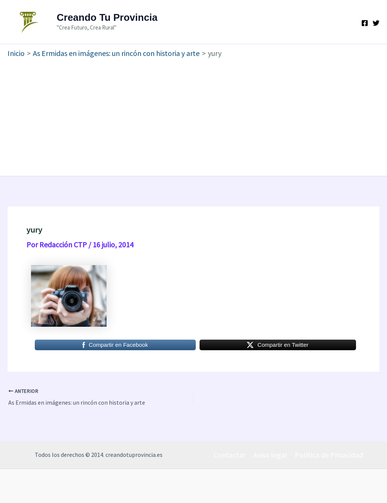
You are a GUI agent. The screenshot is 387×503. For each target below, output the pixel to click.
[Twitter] (376, 23)
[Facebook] (364, 23)
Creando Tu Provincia (107, 17)
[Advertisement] (193, 115)
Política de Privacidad (329, 455)
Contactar (230, 455)
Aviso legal (270, 455)
